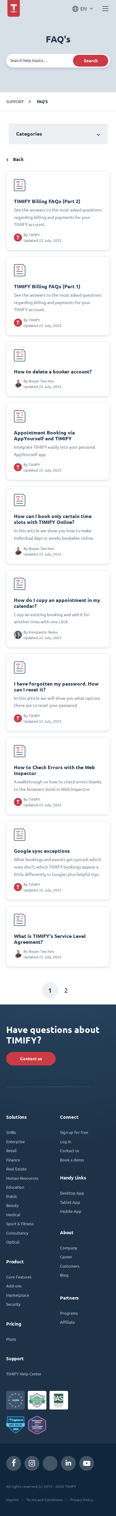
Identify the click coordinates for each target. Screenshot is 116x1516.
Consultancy (17, 1233)
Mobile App (70, 1211)
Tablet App (70, 1202)
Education (15, 1187)
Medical (13, 1214)
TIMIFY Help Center (23, 1373)
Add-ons (14, 1285)
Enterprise (15, 1141)
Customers (69, 1266)
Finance (13, 1159)
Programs (69, 1313)
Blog (64, 1275)
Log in (65, 1141)
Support (15, 101)
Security (13, 1304)
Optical (12, 1241)
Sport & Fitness (20, 1223)
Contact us (31, 1058)
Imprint (12, 1499)
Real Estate (16, 1168)
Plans (11, 1339)
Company (68, 1247)
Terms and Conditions (44, 1499)
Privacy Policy (81, 1499)
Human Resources (22, 1178)
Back (15, 159)
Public (11, 1196)
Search (91, 60)
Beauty (12, 1205)
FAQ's (42, 101)
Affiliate (67, 1322)
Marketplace (17, 1295)
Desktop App (72, 1193)
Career (66, 1256)
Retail (11, 1150)
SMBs (11, 1132)
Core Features (19, 1276)
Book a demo (72, 1159)
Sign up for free (74, 1132)
